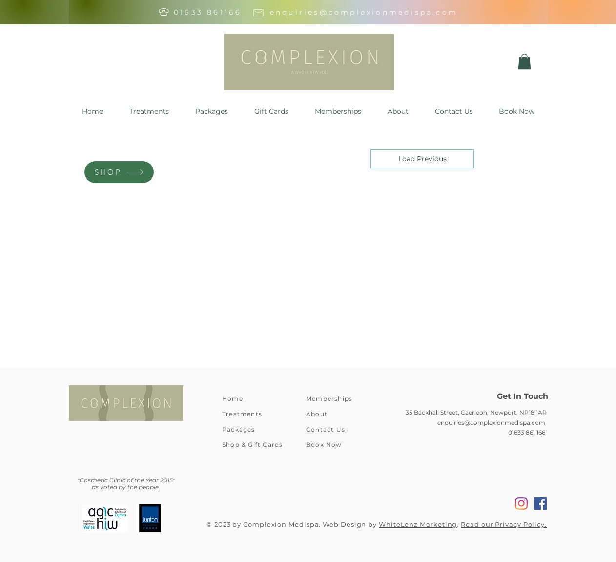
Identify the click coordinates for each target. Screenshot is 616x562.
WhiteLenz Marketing (418, 524)
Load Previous (422, 158)
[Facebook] (540, 503)
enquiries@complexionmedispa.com (364, 12)
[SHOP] (119, 172)
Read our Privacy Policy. (504, 524)
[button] (524, 61)
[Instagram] (521, 503)
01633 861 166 (526, 432)
